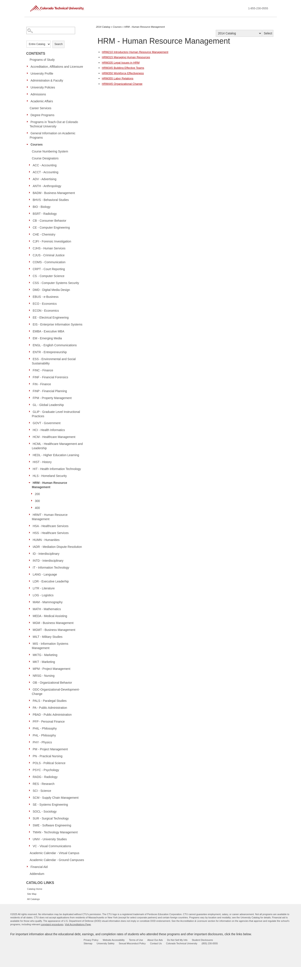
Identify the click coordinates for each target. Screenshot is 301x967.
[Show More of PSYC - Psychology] (30, 770)
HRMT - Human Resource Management (50, 517)
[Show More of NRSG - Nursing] (30, 675)
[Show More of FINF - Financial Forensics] (30, 377)
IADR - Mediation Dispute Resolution (57, 546)
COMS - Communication (49, 262)
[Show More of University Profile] (28, 73)
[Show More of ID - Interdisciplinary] (30, 553)
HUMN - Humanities (46, 540)
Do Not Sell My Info (177, 940)
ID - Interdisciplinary (46, 553)
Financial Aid (39, 867)
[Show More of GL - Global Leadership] (30, 405)
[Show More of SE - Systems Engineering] (30, 804)
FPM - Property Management (52, 398)
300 (37, 501)
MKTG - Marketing (45, 655)
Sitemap (88, 943)
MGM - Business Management (53, 623)
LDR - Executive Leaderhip (51, 581)
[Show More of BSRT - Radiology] (30, 213)
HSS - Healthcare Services (51, 533)
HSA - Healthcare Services (51, 526)
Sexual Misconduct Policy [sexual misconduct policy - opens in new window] (132, 943)
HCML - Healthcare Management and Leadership (57, 446)
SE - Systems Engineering (50, 804)
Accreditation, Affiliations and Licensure (57, 66)
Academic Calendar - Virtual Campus (54, 853)
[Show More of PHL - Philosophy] (30, 735)
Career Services (40, 108)
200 (37, 494)
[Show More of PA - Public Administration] (30, 707)
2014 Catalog (103, 27)
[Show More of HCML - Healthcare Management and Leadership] (30, 443)
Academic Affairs (42, 101)
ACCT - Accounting (45, 172)
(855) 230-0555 (210, 943)
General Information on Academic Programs (53, 135)
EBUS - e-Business (46, 296)
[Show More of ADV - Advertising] (30, 179)
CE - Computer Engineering (51, 227)
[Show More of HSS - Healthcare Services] (30, 533)
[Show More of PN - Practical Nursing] (30, 756)
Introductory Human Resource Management (135, 52)
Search (58, 44)
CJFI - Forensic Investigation (52, 241)
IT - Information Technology (51, 567)
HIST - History (42, 462)
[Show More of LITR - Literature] (30, 588)
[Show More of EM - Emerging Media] (30, 338)
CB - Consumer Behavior (49, 220)
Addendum (37, 874)
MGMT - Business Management (54, 630)
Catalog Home (34, 889)
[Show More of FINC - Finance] (30, 370)
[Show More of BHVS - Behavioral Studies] (30, 199)
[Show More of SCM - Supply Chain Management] (30, 797)
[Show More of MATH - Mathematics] (30, 609)
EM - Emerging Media (47, 338)
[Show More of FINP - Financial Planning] (30, 391)
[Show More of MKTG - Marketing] (30, 655)
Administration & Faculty (47, 80)
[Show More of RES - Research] (30, 783)
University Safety (106, 943)
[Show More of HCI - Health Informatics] (30, 430)
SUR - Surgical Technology (51, 818)
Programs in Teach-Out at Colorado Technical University (54, 124)
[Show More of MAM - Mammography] (30, 602)
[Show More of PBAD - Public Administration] (30, 714)
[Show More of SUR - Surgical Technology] (30, 818)
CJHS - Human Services (49, 248)
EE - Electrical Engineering (51, 317)
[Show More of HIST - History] (30, 462)
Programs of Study (42, 59)
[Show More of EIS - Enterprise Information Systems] (30, 324)
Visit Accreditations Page (78, 924)
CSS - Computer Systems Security (56, 283)
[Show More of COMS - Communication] (30, 262)
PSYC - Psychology (46, 770)
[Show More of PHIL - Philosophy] (30, 728)
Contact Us (156, 943)
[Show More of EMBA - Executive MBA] (30, 331)
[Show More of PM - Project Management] (30, 749)
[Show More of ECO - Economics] (30, 303)
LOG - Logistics (43, 595)
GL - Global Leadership (48, 405)
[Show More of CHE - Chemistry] (30, 234)
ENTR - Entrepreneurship (50, 352)
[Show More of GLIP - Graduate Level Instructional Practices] (30, 411)
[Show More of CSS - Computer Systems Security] (30, 283)
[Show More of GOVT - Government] (30, 423)
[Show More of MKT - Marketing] (30, 661)
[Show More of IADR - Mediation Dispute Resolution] (30, 546)
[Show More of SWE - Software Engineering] (30, 825)
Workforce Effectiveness (123, 73)
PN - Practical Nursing (48, 756)
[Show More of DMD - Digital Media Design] (30, 289)
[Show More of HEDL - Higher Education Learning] (30, 455)
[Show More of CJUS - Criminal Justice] (30, 255)
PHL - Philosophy (44, 735)
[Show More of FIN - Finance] (30, 384)
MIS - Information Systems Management (50, 646)
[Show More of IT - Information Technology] (30, 567)
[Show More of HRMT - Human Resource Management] (30, 514)
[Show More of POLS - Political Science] (30, 763)
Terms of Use (136, 940)
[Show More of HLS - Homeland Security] (30, 475)
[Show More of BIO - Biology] (30, 206)
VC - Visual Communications (52, 846)
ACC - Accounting (45, 165)
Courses (37, 144)
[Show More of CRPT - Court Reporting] (30, 269)
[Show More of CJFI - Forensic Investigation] (30, 241)
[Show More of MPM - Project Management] (30, 668)
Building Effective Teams (123, 67)
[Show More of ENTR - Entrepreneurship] (30, 352)
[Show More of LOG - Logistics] (30, 595)
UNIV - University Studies (50, 839)
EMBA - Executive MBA (48, 331)
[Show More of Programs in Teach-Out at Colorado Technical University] (28, 122)
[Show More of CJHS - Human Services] (30, 248)
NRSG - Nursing (44, 675)
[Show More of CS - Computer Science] (30, 276)
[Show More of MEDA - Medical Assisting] (30, 616)
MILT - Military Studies (48, 636)
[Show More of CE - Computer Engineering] (30, 227)
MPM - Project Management (51, 668)
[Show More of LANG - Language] (30, 574)
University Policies (43, 87)
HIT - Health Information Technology (57, 469)
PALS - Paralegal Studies (50, 700)
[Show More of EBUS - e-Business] (30, 296)
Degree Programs (43, 115)
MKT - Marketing (44, 662)
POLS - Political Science (49, 763)
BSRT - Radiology (45, 213)
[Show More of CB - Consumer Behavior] (30, 220)
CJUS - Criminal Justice (49, 255)
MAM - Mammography (48, 602)
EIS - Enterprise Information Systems (57, 324)
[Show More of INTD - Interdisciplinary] (30, 560)
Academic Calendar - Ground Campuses (57, 860)
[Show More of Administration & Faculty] (28, 80)
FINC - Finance (43, 370)
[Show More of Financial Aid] (28, 866)
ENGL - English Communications (55, 345)
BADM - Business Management (54, 193)
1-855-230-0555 (258, 8)
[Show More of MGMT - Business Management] (30, 629)
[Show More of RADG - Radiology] (30, 777)
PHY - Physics (42, 742)
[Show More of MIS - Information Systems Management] (30, 643)
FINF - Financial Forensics (50, 377)
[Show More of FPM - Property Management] (30, 398)
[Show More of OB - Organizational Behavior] (30, 682)
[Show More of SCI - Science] (30, 790)
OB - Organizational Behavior (52, 682)
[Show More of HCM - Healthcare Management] (30, 437)
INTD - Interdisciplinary (48, 560)
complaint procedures (52, 924)
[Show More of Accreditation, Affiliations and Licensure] (28, 66)
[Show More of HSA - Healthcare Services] (30, 526)
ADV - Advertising (45, 179)
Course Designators (45, 158)
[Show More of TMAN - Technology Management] (30, 832)
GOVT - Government (47, 423)
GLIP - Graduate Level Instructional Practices (56, 414)
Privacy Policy (91, 940)
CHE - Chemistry (44, 234)
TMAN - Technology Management (55, 832)
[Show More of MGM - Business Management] (30, 623)
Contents (35, 53)
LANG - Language (45, 574)
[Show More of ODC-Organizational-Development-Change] (30, 689)
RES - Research (44, 784)
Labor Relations (117, 78)
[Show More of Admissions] (28, 94)
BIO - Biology (41, 206)
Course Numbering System (50, 151)
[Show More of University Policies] (28, 87)
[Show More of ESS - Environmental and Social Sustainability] (30, 359)
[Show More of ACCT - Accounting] (30, 172)
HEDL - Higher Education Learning (56, 455)
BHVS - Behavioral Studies (51, 200)
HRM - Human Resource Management (49, 485)
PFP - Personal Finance (49, 721)
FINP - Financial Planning (50, 391)
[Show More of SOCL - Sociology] (30, 811)
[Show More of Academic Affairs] (28, 101)
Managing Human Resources (126, 57)
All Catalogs (33, 899)
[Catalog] (239, 33)
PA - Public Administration (50, 707)
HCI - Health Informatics (49, 430)
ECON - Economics (46, 310)
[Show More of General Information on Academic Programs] (28, 133)
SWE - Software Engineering (52, 825)
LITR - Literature (44, 588)
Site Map (31, 894)
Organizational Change (122, 83)
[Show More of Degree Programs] (28, 115)
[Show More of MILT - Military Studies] (30, 636)
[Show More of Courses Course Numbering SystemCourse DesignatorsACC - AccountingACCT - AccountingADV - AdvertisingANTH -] (28, 144)
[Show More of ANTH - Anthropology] (30, 186)
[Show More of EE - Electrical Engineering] (30, 317)
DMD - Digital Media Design (51, 290)
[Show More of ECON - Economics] (30, 310)
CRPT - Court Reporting (49, 269)
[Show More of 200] (33, 494)
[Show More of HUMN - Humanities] (30, 539)
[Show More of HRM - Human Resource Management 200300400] (30, 482)
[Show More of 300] (33, 501)
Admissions (38, 94)
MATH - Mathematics (47, 609)
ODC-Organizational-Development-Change (56, 692)
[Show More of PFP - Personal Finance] (30, 721)
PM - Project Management (50, 749)
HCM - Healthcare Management (54, 437)
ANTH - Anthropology (47, 186)
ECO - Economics (45, 303)
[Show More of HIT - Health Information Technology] (30, 469)
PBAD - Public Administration (52, 714)
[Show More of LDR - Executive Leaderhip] (30, 581)
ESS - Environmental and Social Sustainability (54, 361)
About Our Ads (155, 940)
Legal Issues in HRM (121, 62)
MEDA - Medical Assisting (50, 616)
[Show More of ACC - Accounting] (30, 165)
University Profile (42, 73)
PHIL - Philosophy (45, 728)
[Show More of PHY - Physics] (30, 742)
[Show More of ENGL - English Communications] (30, 345)
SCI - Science (42, 790)
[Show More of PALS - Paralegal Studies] (30, 700)
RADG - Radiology (45, 777)
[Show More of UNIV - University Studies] (30, 839)
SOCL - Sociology (45, 811)
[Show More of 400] (33, 507)
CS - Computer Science (49, 276)
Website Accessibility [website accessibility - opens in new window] (114, 940)
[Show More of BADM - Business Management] (30, 193)
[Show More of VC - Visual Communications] (30, 846)
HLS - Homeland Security (50, 476)
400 (37, 508)
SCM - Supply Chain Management (56, 797)
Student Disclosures (202, 940)
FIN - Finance (42, 384)
